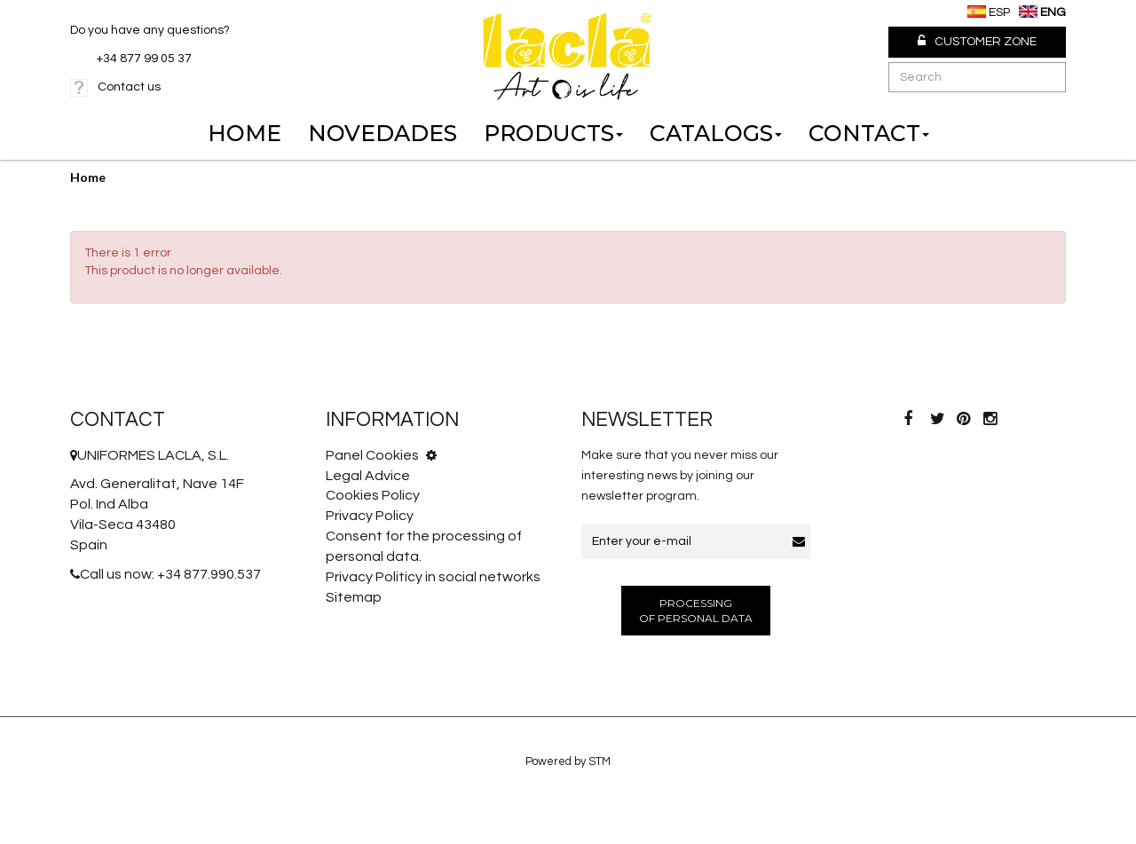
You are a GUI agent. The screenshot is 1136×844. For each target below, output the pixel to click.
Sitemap (354, 597)
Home (88, 177)
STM (599, 761)
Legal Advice (368, 476)
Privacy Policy (370, 516)
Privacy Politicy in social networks (433, 577)
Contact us (129, 87)
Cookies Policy (373, 495)
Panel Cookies (381, 455)
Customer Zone (977, 41)
